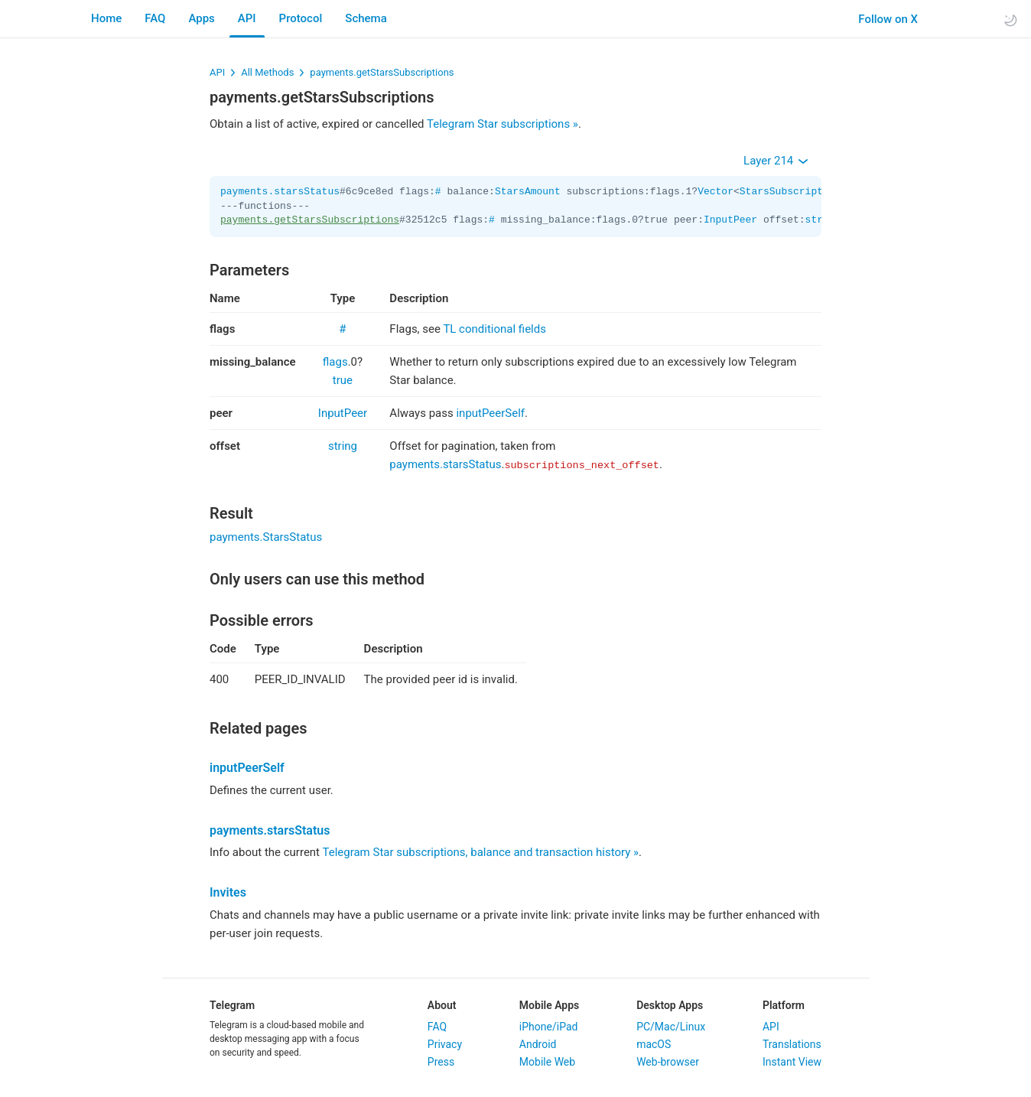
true (343, 380)
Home (106, 18)
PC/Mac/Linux (670, 1027)
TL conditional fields (494, 329)
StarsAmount (528, 191)
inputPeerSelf (490, 413)
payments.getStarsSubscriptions (382, 72)
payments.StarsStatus (266, 537)
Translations (792, 1044)
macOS (653, 1044)
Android (538, 1044)
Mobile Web (547, 1062)
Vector (715, 191)
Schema (365, 18)
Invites (228, 892)
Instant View (792, 1062)
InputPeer (730, 220)
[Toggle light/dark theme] (1010, 19)
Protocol (301, 18)
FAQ (155, 18)
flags (335, 362)
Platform (784, 1005)
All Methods (267, 72)
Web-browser (667, 1062)
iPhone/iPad (548, 1027)
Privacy (445, 1044)
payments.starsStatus (280, 191)
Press (441, 1062)
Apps (201, 18)
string (342, 446)
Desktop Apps (669, 1005)
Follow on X (879, 19)
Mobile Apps (549, 1005)
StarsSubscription (790, 191)
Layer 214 (775, 161)
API (247, 18)
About (442, 1005)
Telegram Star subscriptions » (502, 124)
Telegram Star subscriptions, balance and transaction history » (480, 852)
